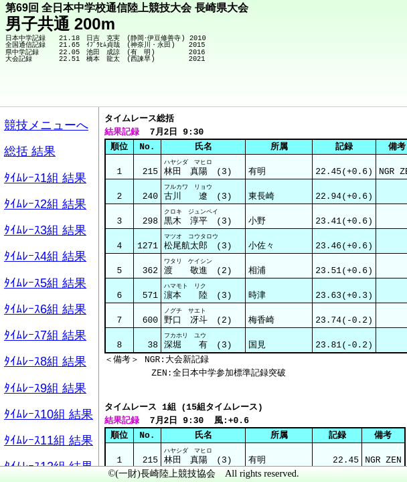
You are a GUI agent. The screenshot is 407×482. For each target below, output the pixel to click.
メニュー (38, 448)
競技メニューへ (350, 88)
